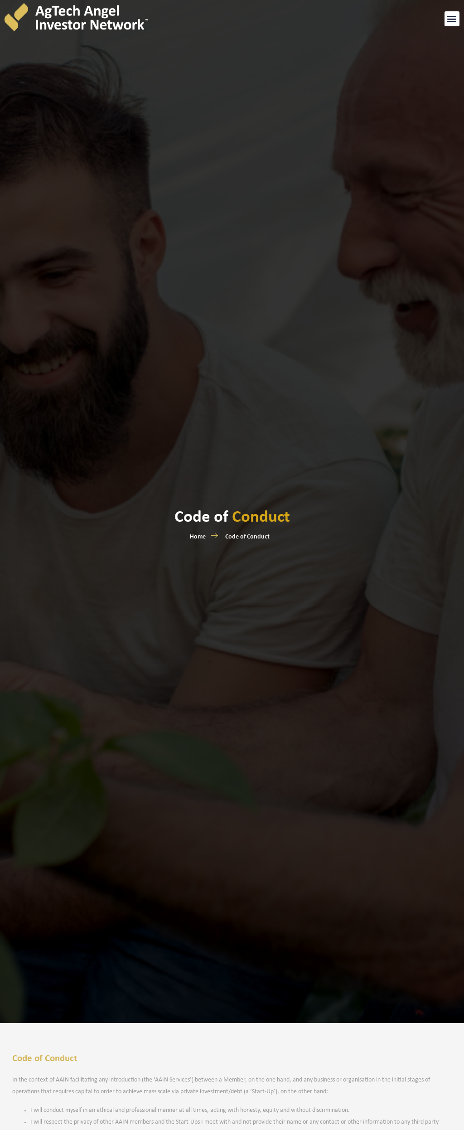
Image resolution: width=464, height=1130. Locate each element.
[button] (452, 16)
